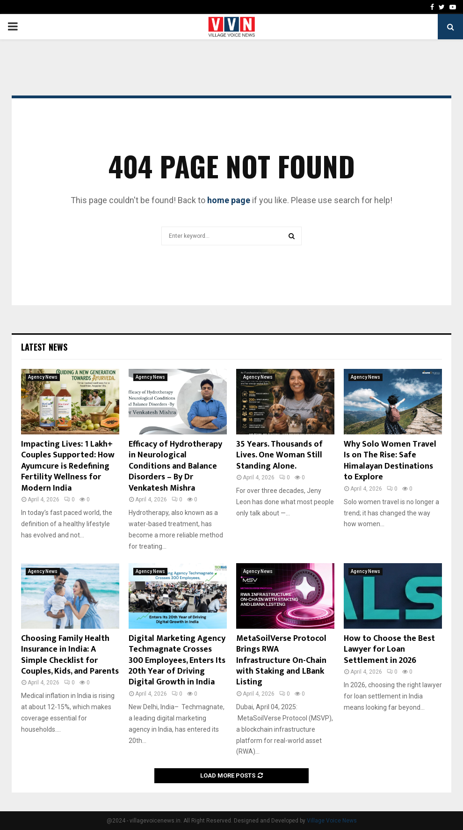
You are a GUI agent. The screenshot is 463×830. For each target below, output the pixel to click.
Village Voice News (332, 820)
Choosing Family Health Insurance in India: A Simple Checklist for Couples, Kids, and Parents (70, 655)
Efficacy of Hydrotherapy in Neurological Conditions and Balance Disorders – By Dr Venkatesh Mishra (175, 466)
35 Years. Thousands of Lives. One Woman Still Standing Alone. (279, 455)
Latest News (44, 347)
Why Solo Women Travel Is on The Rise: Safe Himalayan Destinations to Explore (390, 460)
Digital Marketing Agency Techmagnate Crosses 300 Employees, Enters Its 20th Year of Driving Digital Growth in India (177, 661)
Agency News (43, 377)
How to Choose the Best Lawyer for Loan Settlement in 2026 (389, 650)
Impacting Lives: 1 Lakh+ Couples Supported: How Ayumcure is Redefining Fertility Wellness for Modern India (68, 466)
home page (228, 200)
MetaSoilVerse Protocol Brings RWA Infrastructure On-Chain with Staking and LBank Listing (281, 661)
